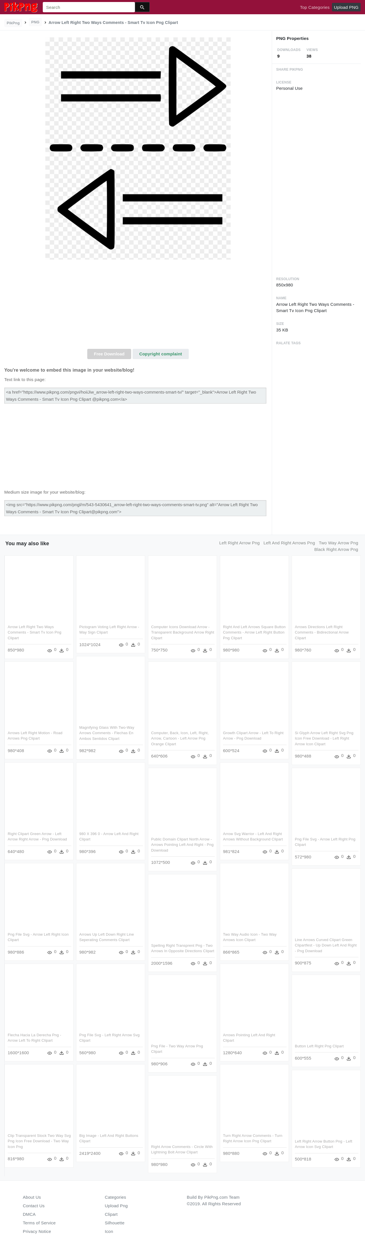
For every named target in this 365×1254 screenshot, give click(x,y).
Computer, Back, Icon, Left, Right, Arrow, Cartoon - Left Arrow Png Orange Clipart (180, 738)
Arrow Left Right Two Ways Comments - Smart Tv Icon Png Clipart (34, 632)
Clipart (111, 1214)
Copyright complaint (160, 353)
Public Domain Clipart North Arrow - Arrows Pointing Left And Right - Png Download (182, 844)
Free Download (109, 353)
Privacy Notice (37, 1231)
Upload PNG (346, 7)
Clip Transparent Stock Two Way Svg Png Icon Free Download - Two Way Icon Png (39, 1141)
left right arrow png (239, 542)
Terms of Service (39, 1222)
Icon (109, 1231)
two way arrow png (338, 542)
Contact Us (33, 1205)
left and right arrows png (289, 542)
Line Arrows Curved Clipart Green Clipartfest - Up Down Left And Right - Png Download (326, 945)
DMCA (29, 1214)
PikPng (13, 23)
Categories (115, 1197)
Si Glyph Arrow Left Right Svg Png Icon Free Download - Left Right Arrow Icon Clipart (324, 738)
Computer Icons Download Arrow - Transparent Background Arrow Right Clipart (182, 632)
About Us (32, 1197)
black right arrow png (336, 549)
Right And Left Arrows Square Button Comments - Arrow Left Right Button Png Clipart (254, 632)
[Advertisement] (138, 306)
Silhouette (115, 1222)
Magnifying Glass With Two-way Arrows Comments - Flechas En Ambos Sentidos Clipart (106, 733)
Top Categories (315, 7)
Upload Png (116, 1205)
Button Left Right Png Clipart (319, 1046)
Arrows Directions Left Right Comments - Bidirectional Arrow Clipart (322, 632)
